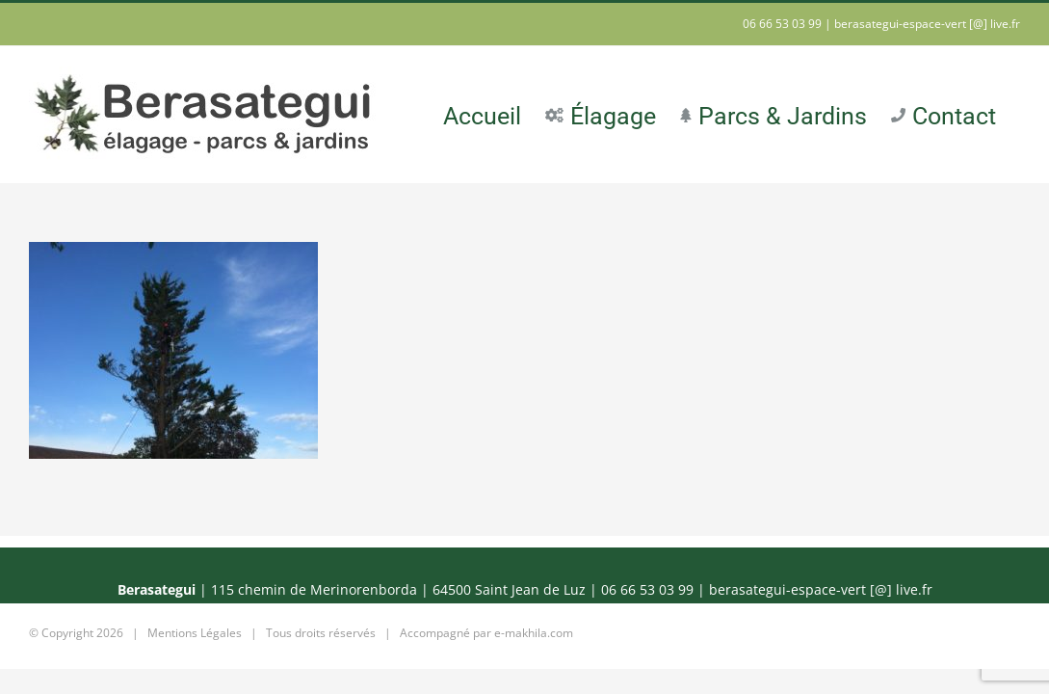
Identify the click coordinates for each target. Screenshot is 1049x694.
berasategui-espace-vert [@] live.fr (927, 23)
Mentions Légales (194, 633)
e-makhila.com (533, 633)
